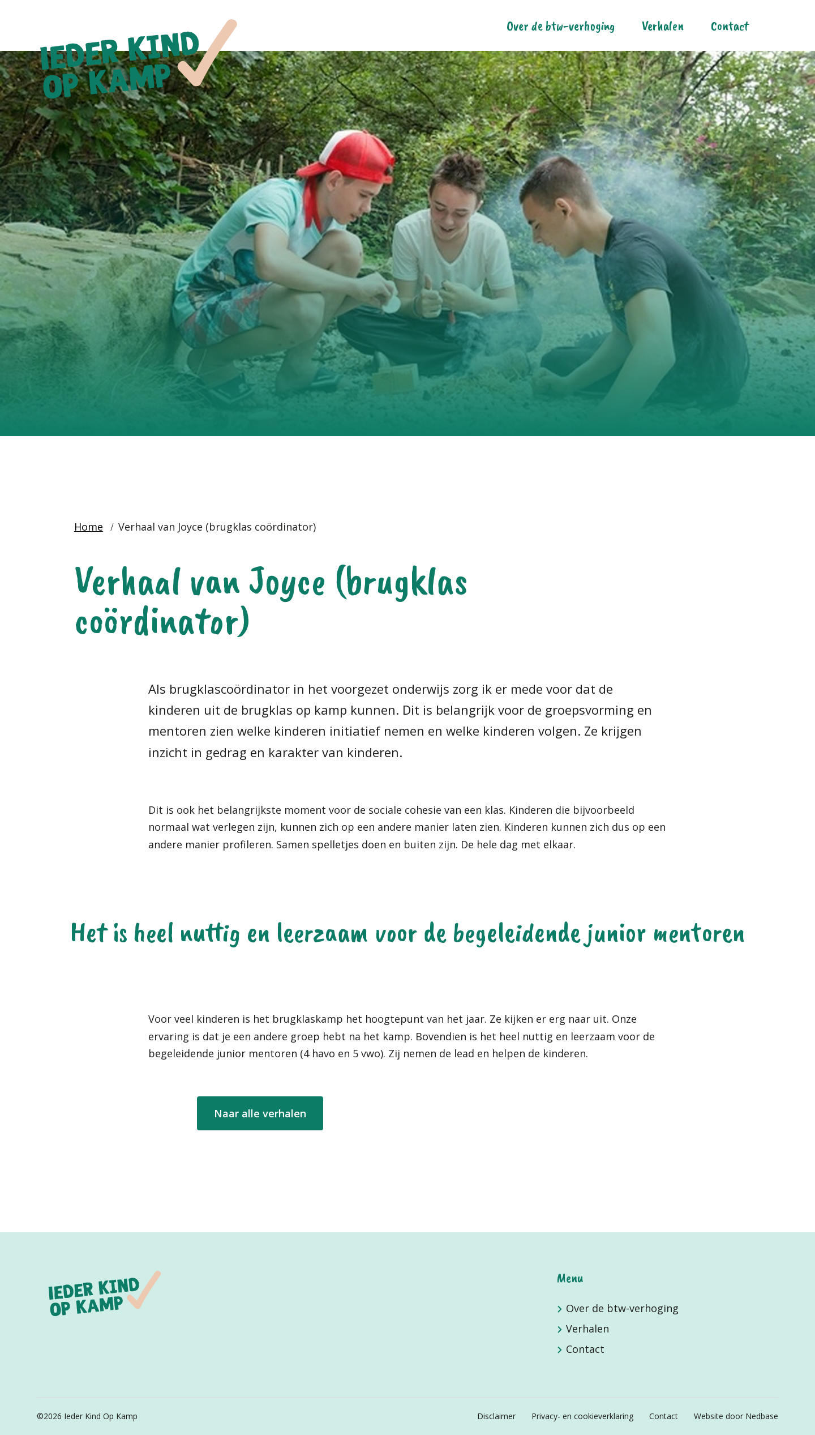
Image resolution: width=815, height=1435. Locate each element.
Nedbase (761, 1416)
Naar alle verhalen (260, 1113)
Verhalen (663, 25)
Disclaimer (496, 1416)
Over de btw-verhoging (561, 25)
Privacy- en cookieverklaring (582, 1416)
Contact (730, 25)
